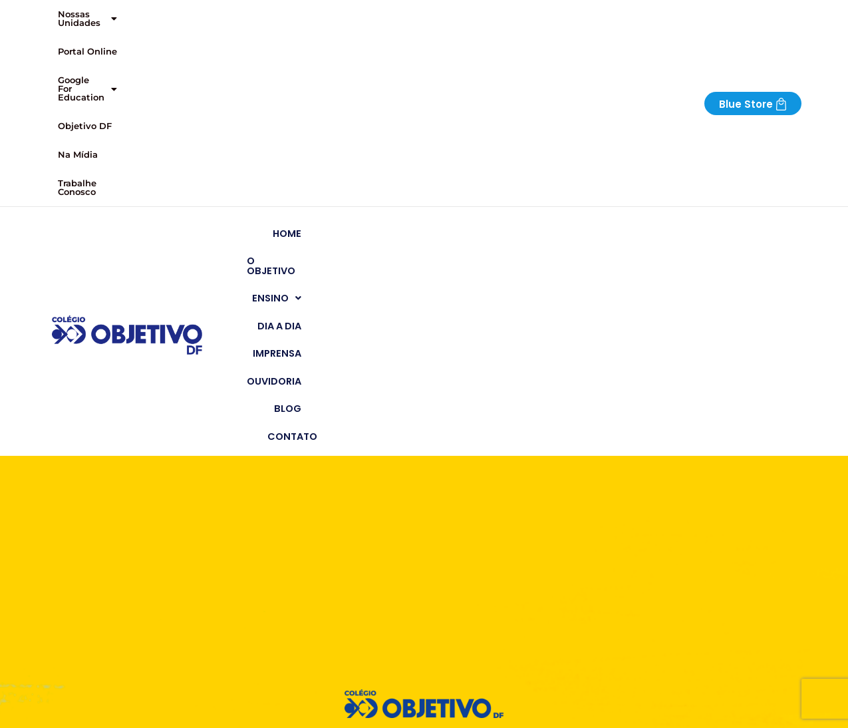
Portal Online (182, 14)
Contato (769, 63)
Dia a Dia (517, 63)
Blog (712, 63)
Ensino (453, 63)
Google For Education (279, 14)
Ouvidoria (653, 63)
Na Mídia (432, 14)
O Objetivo (380, 63)
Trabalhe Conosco (503, 14)
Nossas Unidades (96, 14)
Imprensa (583, 63)
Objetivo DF (373, 14)
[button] (96, 15)
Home (318, 63)
